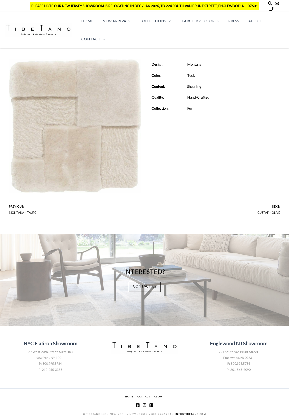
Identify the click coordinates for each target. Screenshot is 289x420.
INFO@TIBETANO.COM (190, 414)
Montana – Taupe (22, 212)
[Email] (277, 3)
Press (225, 21)
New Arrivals (114, 21)
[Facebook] (138, 405)
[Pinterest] (151, 405)
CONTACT (144, 396)
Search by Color (193, 21)
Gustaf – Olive (268, 212)
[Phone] (271, 9)
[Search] (270, 3)
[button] (164, 21)
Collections (150, 21)
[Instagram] (144, 405)
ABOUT (159, 396)
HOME (129, 396)
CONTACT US (144, 286)
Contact (92, 39)
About (245, 21)
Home (86, 21)
